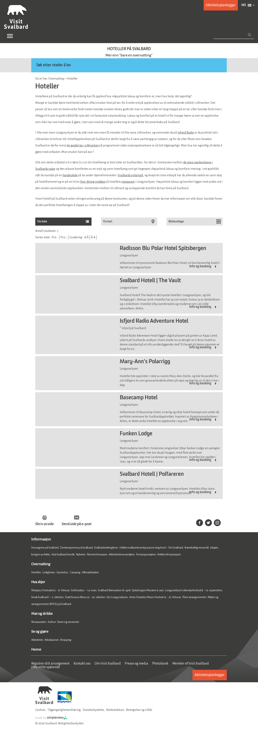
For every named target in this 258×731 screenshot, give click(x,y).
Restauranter (38, 621)
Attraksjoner (52, 639)
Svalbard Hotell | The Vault (150, 281)
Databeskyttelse (93, 709)
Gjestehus (62, 572)
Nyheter (80, 554)
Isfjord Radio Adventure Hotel (154, 321)
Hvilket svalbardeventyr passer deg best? (143, 547)
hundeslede (69, 175)
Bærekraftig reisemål (196, 547)
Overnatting (40, 564)
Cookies (40, 709)
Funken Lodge (136, 434)
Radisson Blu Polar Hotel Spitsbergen (163, 248)
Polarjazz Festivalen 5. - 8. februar (50, 590)
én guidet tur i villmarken (83, 145)
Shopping (66, 639)
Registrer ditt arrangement (50, 663)
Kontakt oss (82, 663)
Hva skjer (38, 582)
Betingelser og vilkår (139, 709)
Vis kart (107, 221)
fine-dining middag (92, 181)
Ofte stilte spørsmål (45, 667)
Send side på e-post (76, 524)
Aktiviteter (37, 639)
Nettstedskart (115, 709)
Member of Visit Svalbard (190, 663)
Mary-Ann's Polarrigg (145, 362)
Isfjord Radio (186, 132)
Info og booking (200, 266)
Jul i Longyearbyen (117, 597)
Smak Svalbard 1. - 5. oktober (47, 597)
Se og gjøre (39, 631)
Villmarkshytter (90, 572)
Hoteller (36, 572)
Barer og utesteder (68, 621)
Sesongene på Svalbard (45, 547)
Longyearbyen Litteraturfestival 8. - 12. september (193, 590)
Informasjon (41, 539)
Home (36, 649)
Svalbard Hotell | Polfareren (152, 474)
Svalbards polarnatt (130, 175)
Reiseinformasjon (97, 554)
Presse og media (136, 663)
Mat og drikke (42, 614)
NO (243, 5)
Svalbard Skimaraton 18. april (114, 590)
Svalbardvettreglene (106, 547)
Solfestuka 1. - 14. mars (84, 590)
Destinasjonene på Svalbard (76, 547)
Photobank (160, 663)
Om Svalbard (175, 547)
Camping (75, 572)
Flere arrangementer (194, 597)
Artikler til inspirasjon (169, 554)
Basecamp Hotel (138, 398)
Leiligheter (48, 572)
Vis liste (42, 221)
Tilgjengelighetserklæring (64, 709)
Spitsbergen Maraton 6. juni (147, 590)
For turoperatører (146, 554)
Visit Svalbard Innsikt (63, 554)
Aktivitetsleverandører (122, 554)
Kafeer (52, 621)
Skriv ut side (44, 524)
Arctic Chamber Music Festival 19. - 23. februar (155, 597)
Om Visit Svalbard (108, 663)
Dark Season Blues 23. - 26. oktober (85, 597)
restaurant (128, 181)
